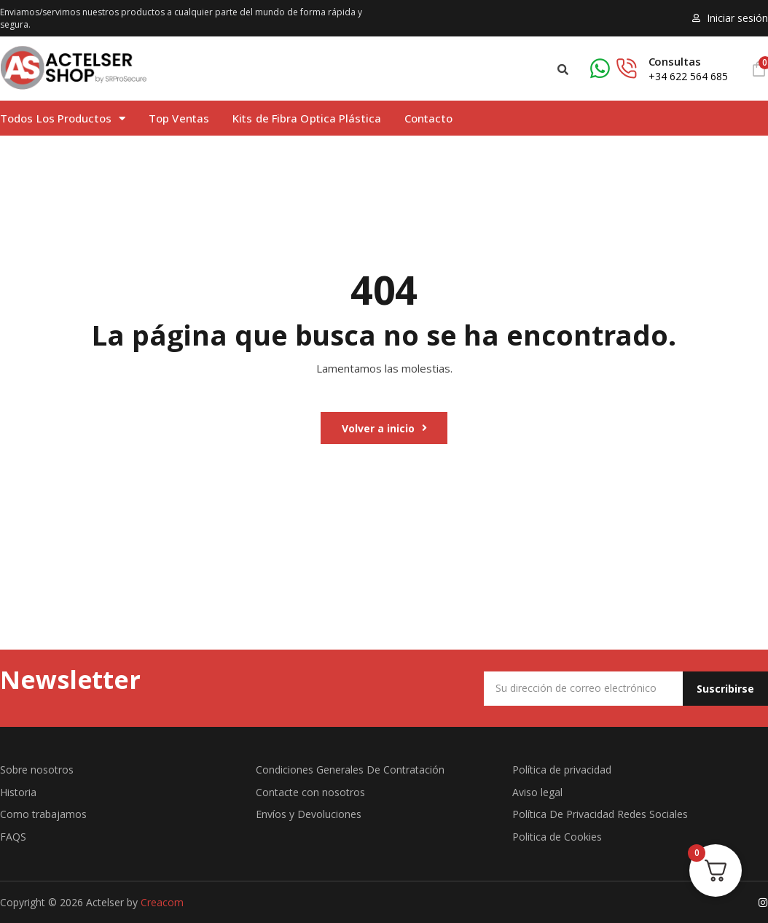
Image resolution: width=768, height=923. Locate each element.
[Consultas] (613, 68)
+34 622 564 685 (688, 76)
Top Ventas (179, 118)
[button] (562, 69)
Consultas (675, 61)
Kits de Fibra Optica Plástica (306, 118)
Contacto (428, 118)
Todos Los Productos (62, 118)
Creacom (162, 901)
